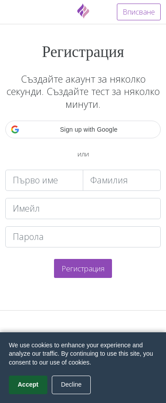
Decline (71, 384)
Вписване (139, 12)
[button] (83, 129)
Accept (28, 384)
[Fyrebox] (83, 11)
